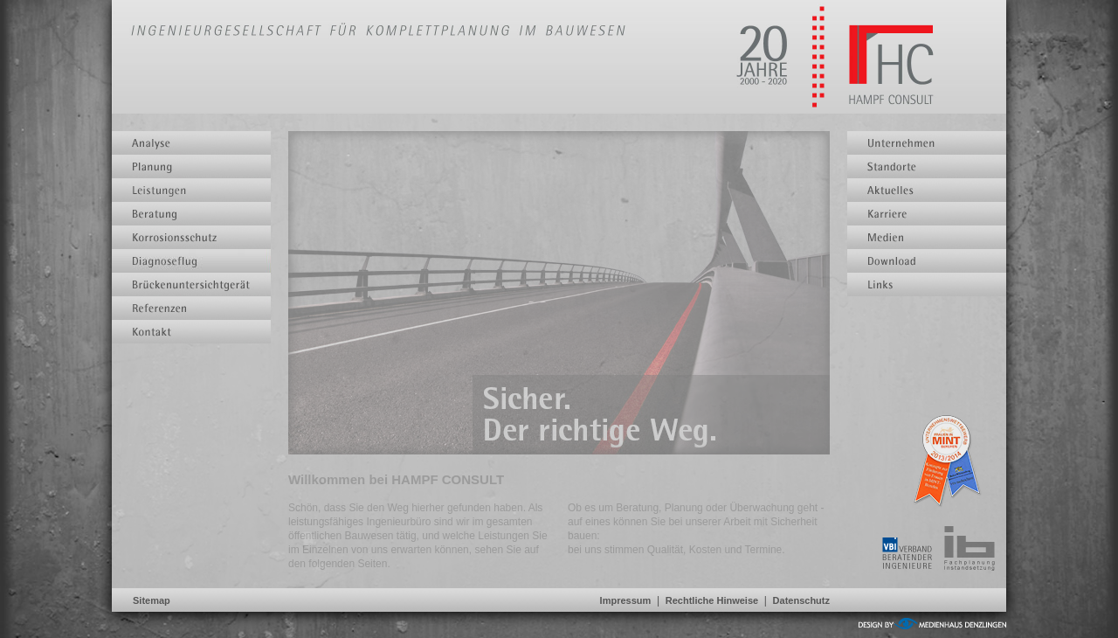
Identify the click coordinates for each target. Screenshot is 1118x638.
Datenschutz (801, 600)
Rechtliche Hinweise (712, 600)
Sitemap (151, 600)
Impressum (626, 600)
